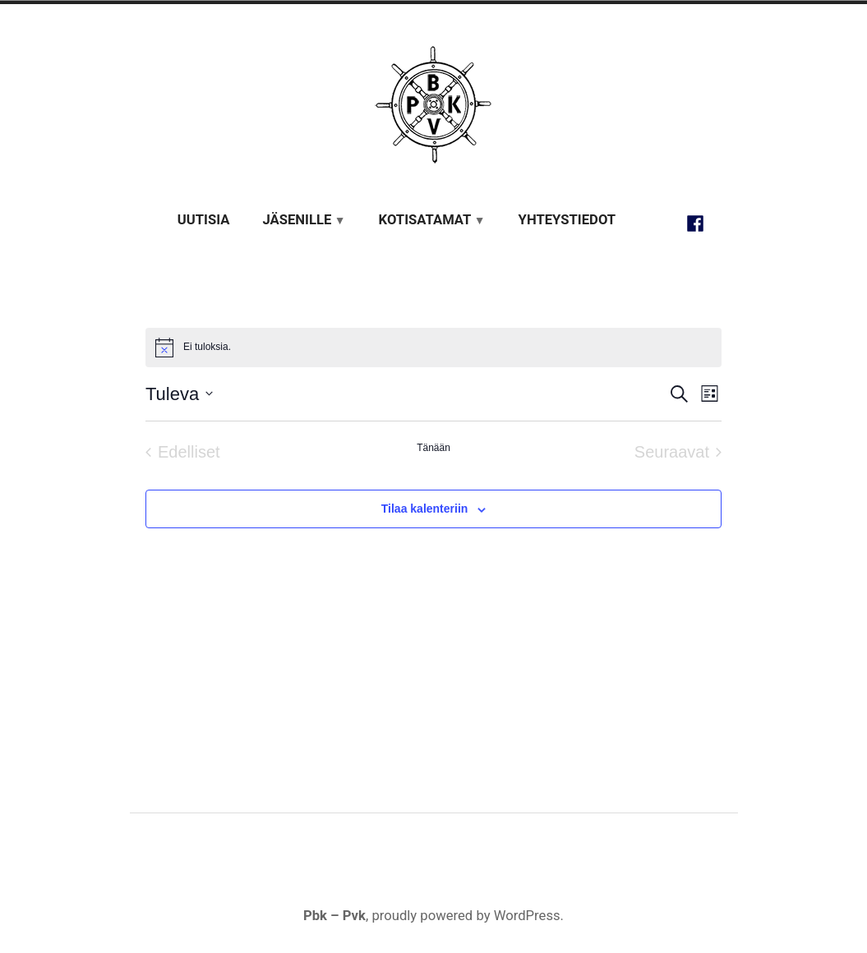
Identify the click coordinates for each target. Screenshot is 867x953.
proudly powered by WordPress (465, 915)
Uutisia (204, 220)
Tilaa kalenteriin (424, 509)
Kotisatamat (425, 220)
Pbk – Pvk (334, 915)
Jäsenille (296, 220)
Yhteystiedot (567, 220)
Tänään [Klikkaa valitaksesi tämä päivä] (433, 447)
